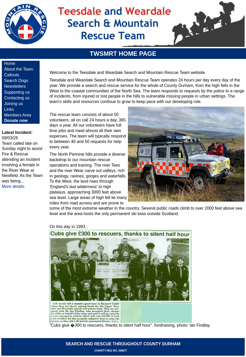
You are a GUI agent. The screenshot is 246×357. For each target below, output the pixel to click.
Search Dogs (16, 80)
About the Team (18, 69)
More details (13, 186)
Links (9, 109)
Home (9, 63)
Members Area (17, 115)
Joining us (13, 103)
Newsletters (15, 86)
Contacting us (17, 98)
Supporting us (17, 92)
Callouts (11, 75)
